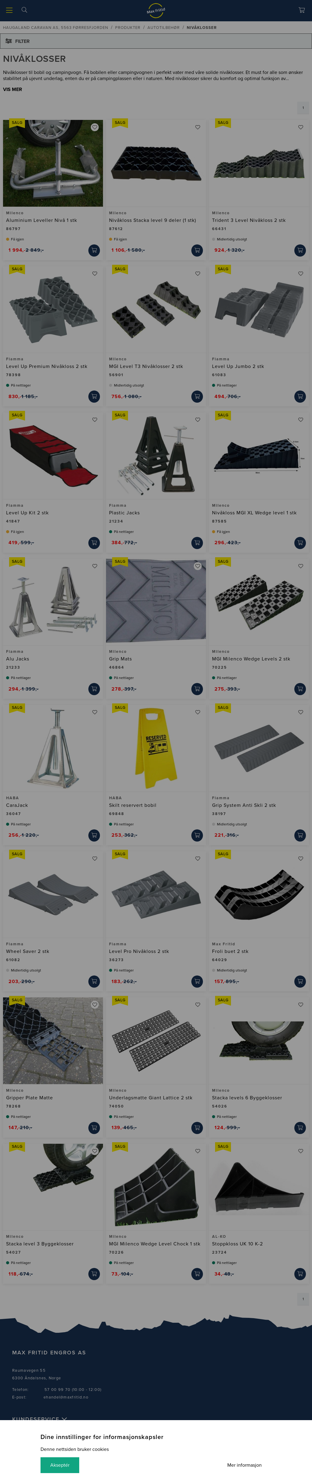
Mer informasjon (244, 1465)
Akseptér (59, 1465)
